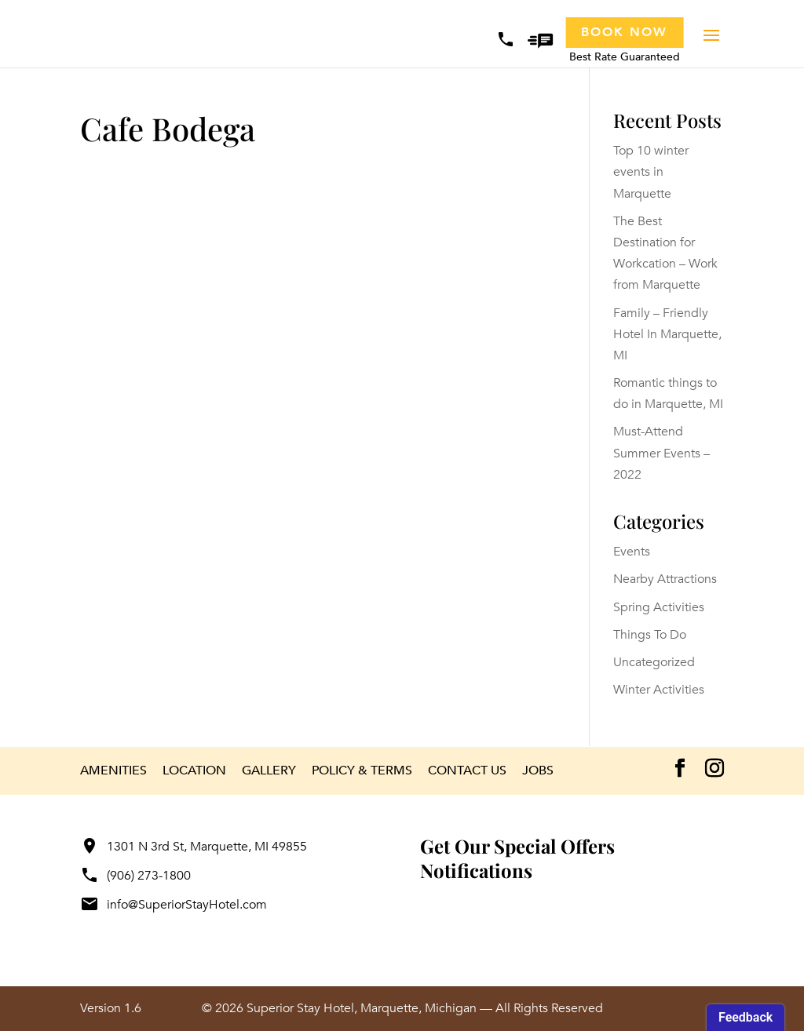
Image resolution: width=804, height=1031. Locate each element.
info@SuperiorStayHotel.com (173, 904)
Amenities (113, 770)
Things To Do (649, 634)
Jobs (538, 770)
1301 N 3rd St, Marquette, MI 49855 (193, 846)
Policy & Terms (362, 770)
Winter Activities (658, 689)
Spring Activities (658, 607)
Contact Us (467, 770)
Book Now (624, 32)
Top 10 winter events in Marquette (651, 172)
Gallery (269, 770)
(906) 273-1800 (135, 875)
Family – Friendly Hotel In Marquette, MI (667, 334)
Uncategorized (654, 662)
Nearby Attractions (665, 579)
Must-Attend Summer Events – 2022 (661, 453)
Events (631, 551)
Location (194, 770)
